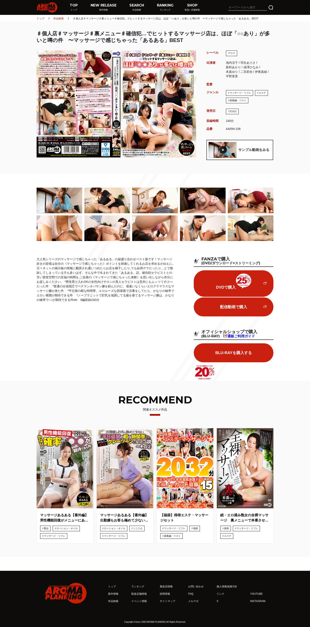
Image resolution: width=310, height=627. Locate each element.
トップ (40, 18)
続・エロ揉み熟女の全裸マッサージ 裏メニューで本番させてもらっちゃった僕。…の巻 (244, 518)
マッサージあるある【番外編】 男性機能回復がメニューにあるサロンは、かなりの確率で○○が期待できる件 (65, 518)
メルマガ (193, 601)
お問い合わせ (196, 586)
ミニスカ (138, 528)
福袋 (195, 528)
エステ (262, 93)
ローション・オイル (67, 528)
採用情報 (165, 593)
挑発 (226, 528)
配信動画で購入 (233, 307)
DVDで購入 (233, 281)
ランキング (137, 586)
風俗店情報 (166, 586)
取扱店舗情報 (139, 593)
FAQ (190, 593)
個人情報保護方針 (227, 586)
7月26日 (232, 111)
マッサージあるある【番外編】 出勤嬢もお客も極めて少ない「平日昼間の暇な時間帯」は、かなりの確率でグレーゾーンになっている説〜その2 (125, 518)
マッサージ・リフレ (240, 93)
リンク (220, 593)
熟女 (46, 528)
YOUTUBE (256, 593)
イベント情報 (139, 601)
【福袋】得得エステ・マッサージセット (184, 517)
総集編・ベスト (238, 100)
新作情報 (113, 593)
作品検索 (58, 18)
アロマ (231, 53)
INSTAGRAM (257, 601)
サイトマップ (167, 601)
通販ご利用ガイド (241, 336)
